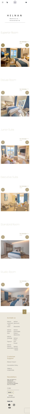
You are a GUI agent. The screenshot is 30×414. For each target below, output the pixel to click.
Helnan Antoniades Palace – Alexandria (17, 332)
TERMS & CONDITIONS (10, 369)
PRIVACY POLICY (11, 362)
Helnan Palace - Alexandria (10, 346)
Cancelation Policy (12, 365)
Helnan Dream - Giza (9, 331)
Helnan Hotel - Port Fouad (16, 340)
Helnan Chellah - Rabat (16, 348)
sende (10, 392)
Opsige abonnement (11, 396)
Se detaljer (24, 42)
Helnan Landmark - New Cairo (10, 324)
